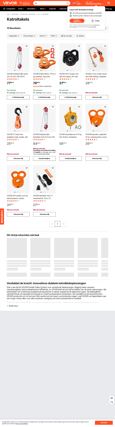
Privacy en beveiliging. (22, 423)
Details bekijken (44, 158)
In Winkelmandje (18, 97)
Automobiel (15, 14)
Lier (39, 14)
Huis (8, 14)
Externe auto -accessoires (27, 14)
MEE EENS (104, 423)
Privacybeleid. (92, 27)
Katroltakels (45, 14)
